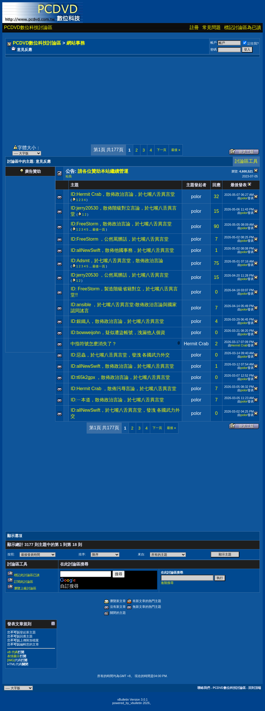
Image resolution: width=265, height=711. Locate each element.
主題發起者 (196, 185)
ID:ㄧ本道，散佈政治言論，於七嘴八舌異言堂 (117, 399)
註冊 (194, 27)
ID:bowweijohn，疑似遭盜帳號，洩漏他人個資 (117, 332)
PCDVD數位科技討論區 (28, 27)
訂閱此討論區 (23, 581)
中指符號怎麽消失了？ (93, 343)
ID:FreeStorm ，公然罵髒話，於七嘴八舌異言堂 (119, 239)
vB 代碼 (12, 652)
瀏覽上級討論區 (25, 588)
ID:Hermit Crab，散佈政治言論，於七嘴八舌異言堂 (122, 194)
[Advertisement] (132, 97)
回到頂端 (254, 687)
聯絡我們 (203, 687)
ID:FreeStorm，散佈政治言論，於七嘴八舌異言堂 (121, 223)
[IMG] (11, 660)
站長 (69, 176)
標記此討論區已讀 (26, 575)
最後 (175, 150)
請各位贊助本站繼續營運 (103, 171)
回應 (216, 185)
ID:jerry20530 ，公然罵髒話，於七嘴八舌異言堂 (119, 275)
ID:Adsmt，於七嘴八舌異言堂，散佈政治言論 (116, 260)
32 (216, 196)
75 (216, 263)
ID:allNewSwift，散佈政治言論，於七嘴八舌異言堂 (122, 366)
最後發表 (238, 185)
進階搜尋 (167, 582)
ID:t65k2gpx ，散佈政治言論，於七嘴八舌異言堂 (120, 377)
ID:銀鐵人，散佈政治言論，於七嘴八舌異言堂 (117, 321)
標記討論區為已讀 (242, 27)
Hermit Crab (196, 343)
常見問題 (211, 27)
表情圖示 (13, 656)
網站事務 (75, 43)
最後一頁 (98, 229)
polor (196, 196)
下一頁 (161, 150)
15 (216, 211)
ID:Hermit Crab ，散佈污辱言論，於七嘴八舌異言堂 (123, 388)
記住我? (251, 43)
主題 (74, 185)
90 (216, 226)
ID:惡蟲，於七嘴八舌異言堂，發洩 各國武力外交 (120, 354)
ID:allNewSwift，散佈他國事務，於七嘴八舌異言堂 (122, 250)
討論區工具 (246, 161)
